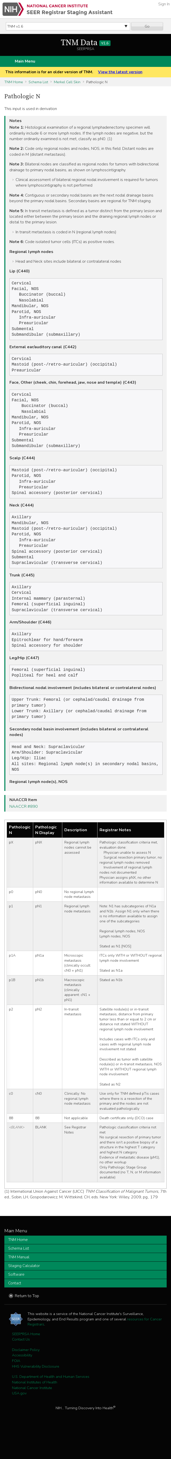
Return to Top (27, 1324)
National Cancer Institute (32, 1416)
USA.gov (19, 1421)
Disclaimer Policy (26, 1378)
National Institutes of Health (34, 1410)
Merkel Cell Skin (67, 82)
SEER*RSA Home (26, 1362)
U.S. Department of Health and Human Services (50, 1405)
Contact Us (21, 1367)
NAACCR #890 (23, 835)
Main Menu (25, 61)
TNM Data (86, 43)
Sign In (164, 4)
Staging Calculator (24, 1294)
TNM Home (13, 82)
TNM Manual (18, 1285)
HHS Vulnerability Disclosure (35, 1394)
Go (147, 26)
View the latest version (120, 72)
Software (16, 1303)
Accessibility (22, 1383)
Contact (14, 1311)
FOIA (16, 1389)
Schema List (38, 82)
